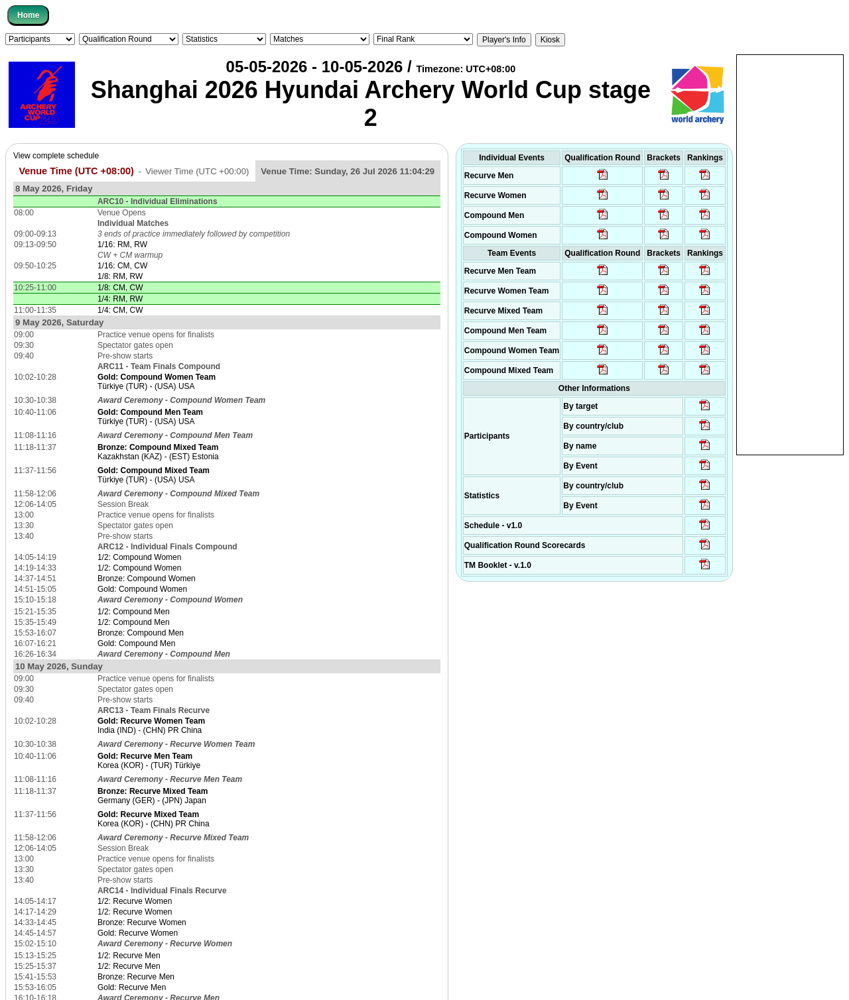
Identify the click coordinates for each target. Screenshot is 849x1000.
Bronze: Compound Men (141, 633)
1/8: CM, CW (120, 287)
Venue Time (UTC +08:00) (76, 171)
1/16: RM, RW (122, 244)
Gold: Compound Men (136, 643)
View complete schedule (56, 155)
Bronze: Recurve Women (142, 922)
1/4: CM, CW (120, 310)
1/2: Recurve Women (135, 901)
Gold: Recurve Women (138, 933)
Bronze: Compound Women (147, 578)
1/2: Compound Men (134, 611)
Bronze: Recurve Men (136, 976)
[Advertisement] (790, 254)
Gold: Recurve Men (132, 987)
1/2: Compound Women (140, 557)
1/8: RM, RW (120, 276)
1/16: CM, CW (122, 265)
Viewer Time (197, 171)
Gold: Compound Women (142, 589)
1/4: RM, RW (120, 299)
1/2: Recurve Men (129, 955)
